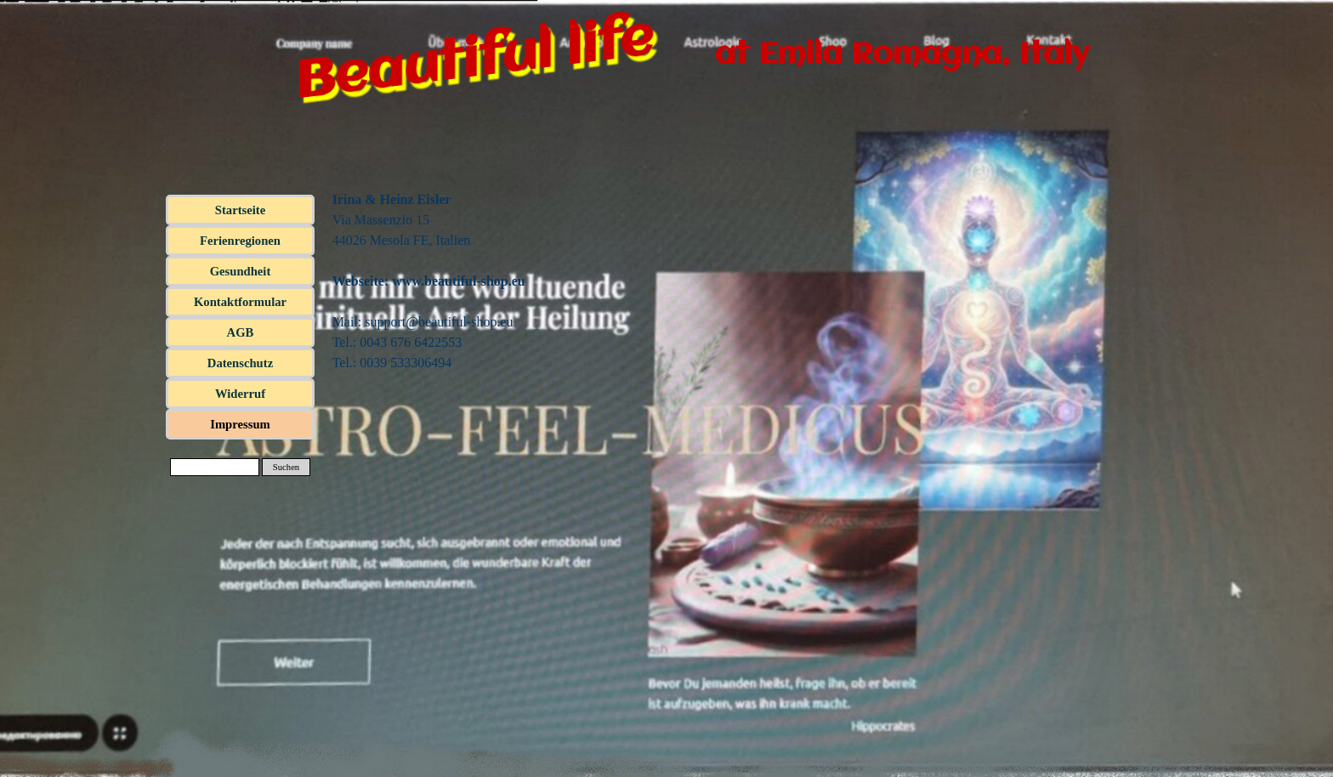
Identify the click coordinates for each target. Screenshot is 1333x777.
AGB (240, 332)
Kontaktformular (240, 302)
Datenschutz (240, 363)
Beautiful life (473, 62)
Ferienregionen (240, 240)
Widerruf (240, 393)
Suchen (286, 467)
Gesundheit (240, 271)
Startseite (240, 210)
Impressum (240, 424)
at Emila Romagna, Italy (902, 55)
